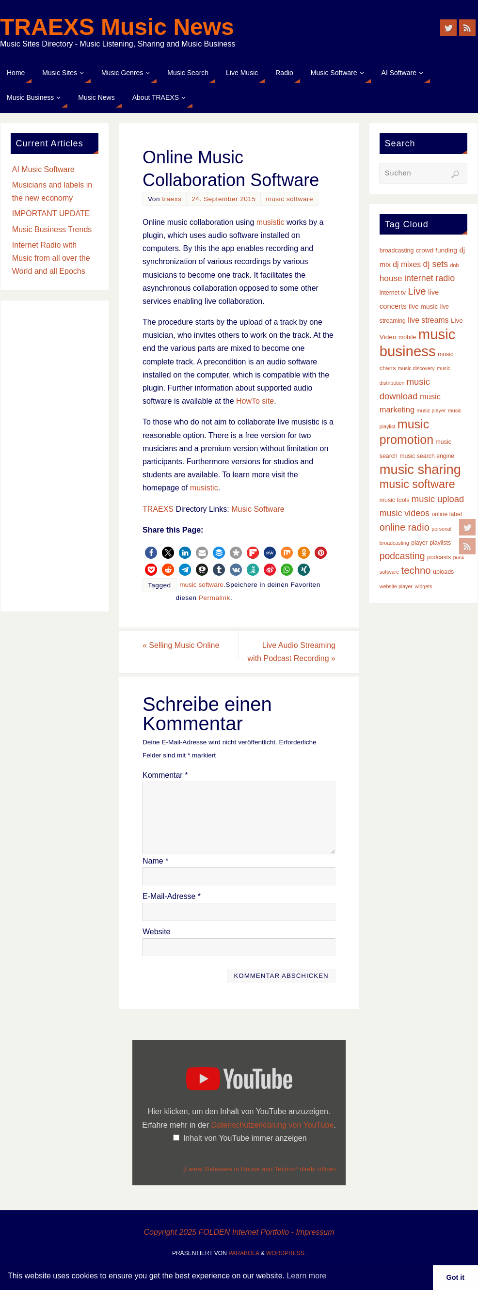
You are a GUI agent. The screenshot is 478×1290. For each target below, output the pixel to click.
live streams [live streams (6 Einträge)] (428, 320)
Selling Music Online (181, 645)
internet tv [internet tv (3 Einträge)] (393, 292)
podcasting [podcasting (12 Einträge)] (402, 556)
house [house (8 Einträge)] (391, 278)
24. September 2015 (223, 199)
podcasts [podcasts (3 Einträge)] (439, 557)
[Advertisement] (54, 456)
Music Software (257, 509)
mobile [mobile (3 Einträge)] (407, 337)
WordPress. (286, 1253)
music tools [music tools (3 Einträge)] (395, 500)
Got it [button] (455, 1277)
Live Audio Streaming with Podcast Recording (291, 651)
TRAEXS (158, 509)
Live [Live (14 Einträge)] (417, 291)
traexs (171, 199)
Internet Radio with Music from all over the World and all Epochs (51, 258)
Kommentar (165, 775)
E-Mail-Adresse (172, 896)
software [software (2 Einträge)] (389, 572)
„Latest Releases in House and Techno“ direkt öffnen (259, 1169)
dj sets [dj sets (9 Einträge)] (435, 264)
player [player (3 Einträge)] (419, 542)
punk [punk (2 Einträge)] (458, 557)
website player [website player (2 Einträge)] (396, 586)
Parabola (243, 1253)
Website (157, 932)
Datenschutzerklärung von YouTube (272, 1125)
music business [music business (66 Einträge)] (418, 342)
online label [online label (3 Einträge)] (446, 514)
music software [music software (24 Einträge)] (417, 484)
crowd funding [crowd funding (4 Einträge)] (436, 250)
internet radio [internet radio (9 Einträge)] (429, 278)
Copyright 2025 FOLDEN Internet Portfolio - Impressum (238, 1232)
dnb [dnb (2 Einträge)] (454, 265)
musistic (270, 222)
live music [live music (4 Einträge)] (423, 306)
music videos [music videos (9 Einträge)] (405, 513)
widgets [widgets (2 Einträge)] (423, 586)
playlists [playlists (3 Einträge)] (440, 542)
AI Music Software (43, 169)
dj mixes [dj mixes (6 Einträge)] (407, 264)
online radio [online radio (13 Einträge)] (405, 527)
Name (155, 861)
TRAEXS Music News (117, 27)
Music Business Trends (52, 229)
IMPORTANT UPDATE (51, 213)
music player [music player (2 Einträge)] (431, 410)
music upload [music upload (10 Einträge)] (438, 499)
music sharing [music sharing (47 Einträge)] (420, 469)
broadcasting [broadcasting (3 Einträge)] (397, 250)
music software (289, 199)
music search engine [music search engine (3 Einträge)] (426, 456)
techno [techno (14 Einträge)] (416, 570)
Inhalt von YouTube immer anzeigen (245, 1138)
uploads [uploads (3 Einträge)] (443, 571)
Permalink (214, 597)
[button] (151, 553)
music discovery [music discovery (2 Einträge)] (416, 368)
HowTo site (255, 401)
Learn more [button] (306, 1276)
